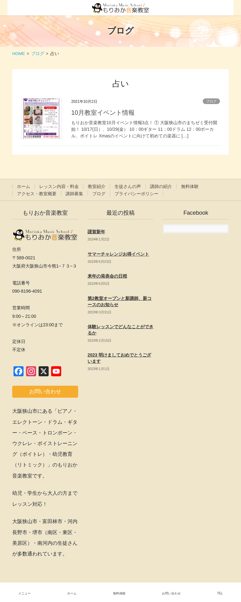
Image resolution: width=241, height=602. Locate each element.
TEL (220, 593)
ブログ (211, 101)
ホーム (23, 186)
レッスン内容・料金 (59, 186)
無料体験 (190, 186)
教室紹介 (96, 186)
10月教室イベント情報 (103, 112)
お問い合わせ (171, 593)
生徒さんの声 (128, 186)
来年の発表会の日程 (107, 276)
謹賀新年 (96, 231)
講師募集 (74, 193)
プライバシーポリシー (136, 193)
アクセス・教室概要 (36, 193)
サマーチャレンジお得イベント (118, 254)
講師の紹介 (161, 186)
